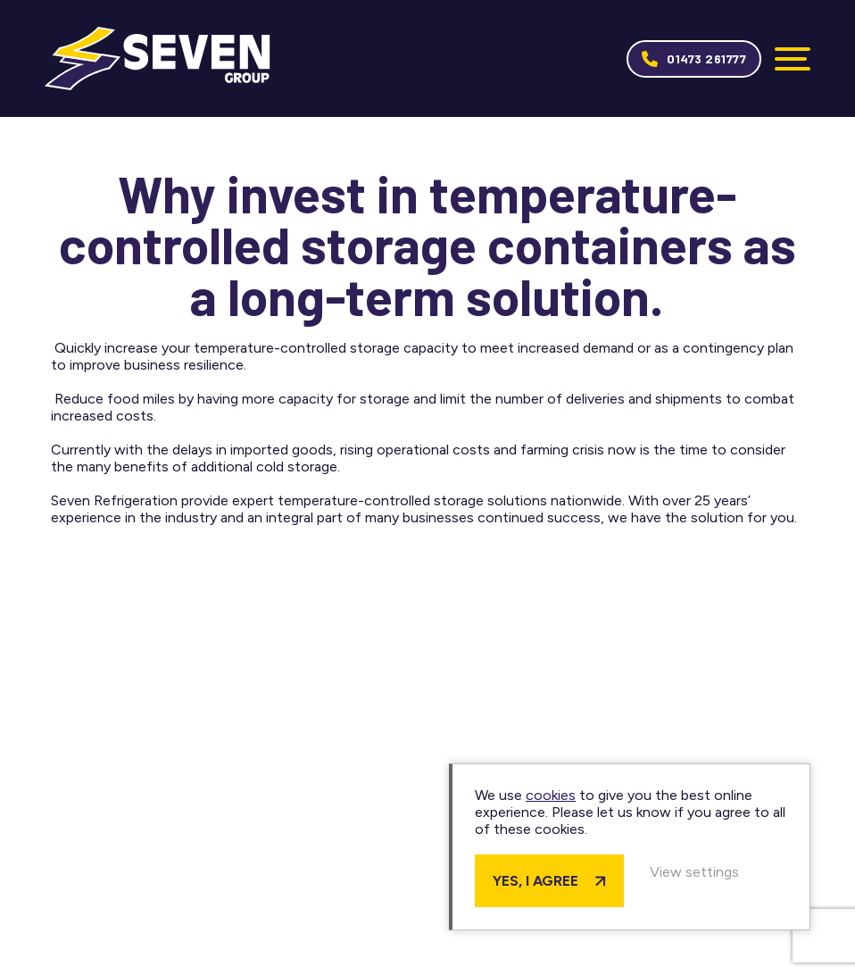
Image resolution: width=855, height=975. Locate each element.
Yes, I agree (535, 880)
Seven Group (157, 58)
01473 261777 (706, 58)
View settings (694, 871)
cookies (551, 795)
